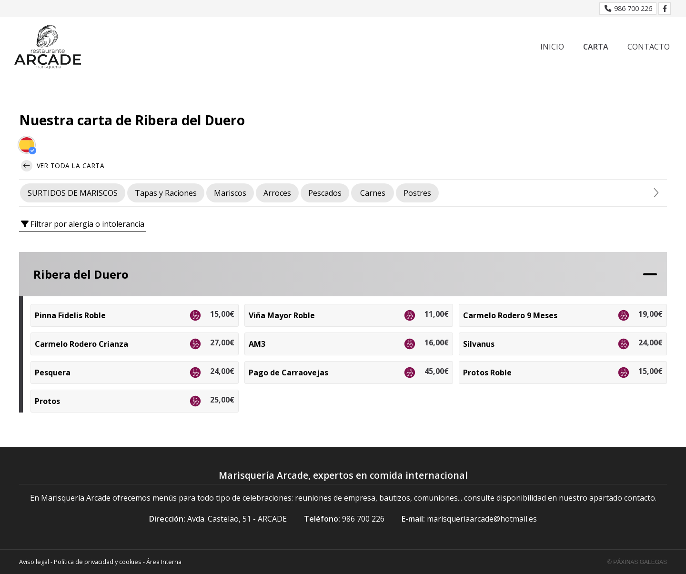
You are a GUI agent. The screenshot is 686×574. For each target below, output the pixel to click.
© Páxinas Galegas (637, 562)
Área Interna (164, 561)
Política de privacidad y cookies (97, 561)
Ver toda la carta (62, 165)
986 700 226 (363, 519)
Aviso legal (34, 561)
